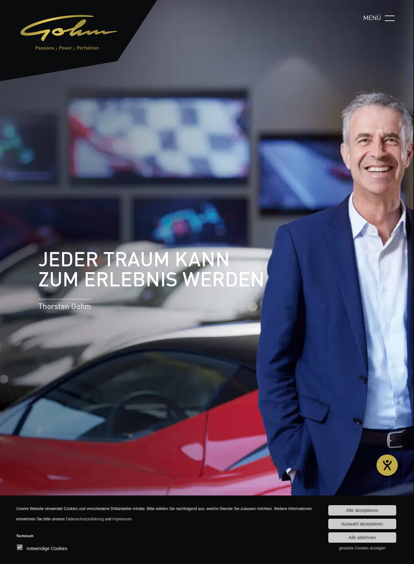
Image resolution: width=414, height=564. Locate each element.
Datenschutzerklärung (85, 519)
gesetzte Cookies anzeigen (362, 548)
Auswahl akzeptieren (362, 524)
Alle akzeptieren (362, 510)
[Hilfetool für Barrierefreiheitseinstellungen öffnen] (387, 465)
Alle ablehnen (362, 537)
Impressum (122, 519)
